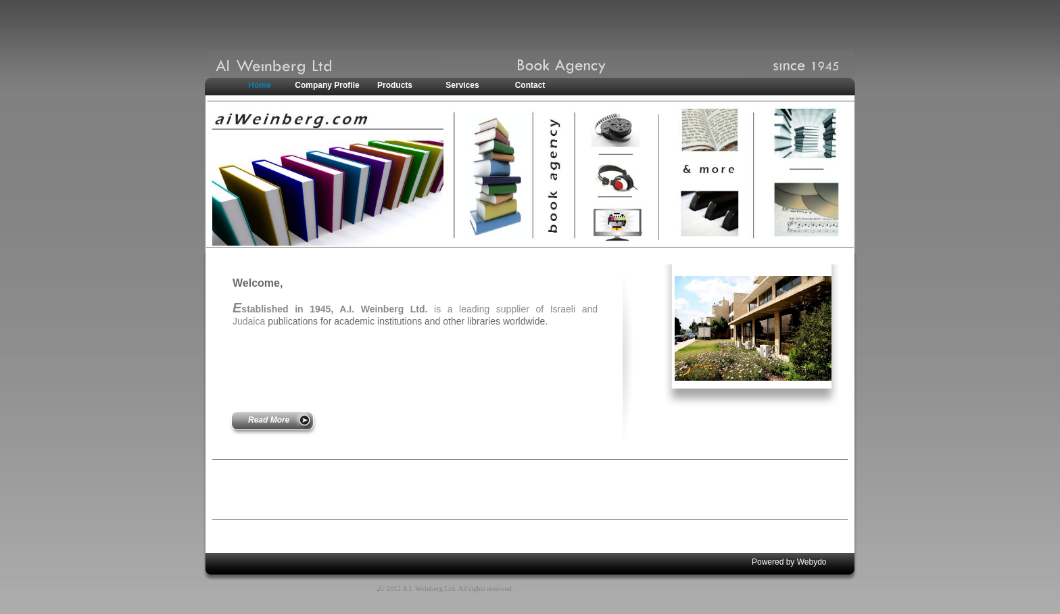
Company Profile (327, 85)
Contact (530, 85)
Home (259, 85)
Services (462, 85)
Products (394, 85)
